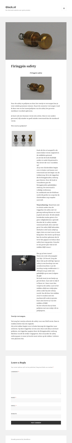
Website (14, 414)
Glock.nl (11, 7)
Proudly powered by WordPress (20, 439)
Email (13, 405)
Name (13, 397)
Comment (15, 371)
